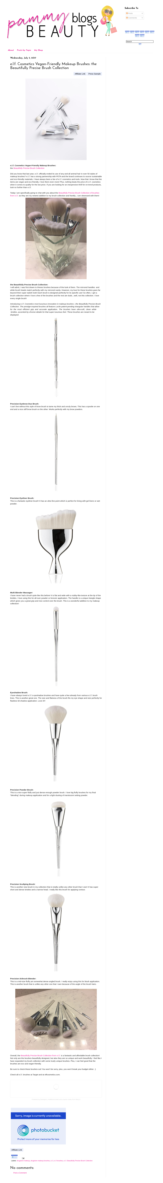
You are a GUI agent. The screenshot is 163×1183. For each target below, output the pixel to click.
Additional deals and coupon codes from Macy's (64, 1099)
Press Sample (94, 74)
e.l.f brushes (58, 1161)
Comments (131, 18)
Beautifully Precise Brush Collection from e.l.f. (40, 1055)
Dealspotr (43, 1099)
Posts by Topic (24, 50)
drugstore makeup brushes (40, 1161)
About (11, 50)
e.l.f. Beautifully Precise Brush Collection (78, 1161)
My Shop (38, 50)
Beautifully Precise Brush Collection (28, 168)
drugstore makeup (23, 1161)
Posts (129, 13)
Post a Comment (20, 1173)
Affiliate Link (80, 74)
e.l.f (52, 1161)
